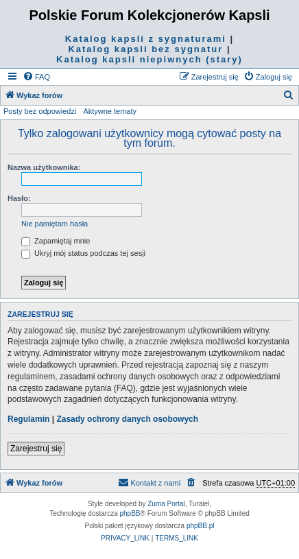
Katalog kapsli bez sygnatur (145, 49)
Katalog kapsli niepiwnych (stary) (149, 59)
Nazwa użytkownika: (44, 167)
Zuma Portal (165, 504)
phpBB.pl (201, 526)
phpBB (130, 513)
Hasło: (19, 198)
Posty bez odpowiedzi (39, 111)
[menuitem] (36, 77)
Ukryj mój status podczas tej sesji (83, 253)
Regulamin (28, 419)
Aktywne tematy (109, 111)
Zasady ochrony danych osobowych (127, 419)
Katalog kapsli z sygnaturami (145, 39)
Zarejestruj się (36, 448)
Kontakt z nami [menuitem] (149, 482)
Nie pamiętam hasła (54, 223)
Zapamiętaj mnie (55, 241)
